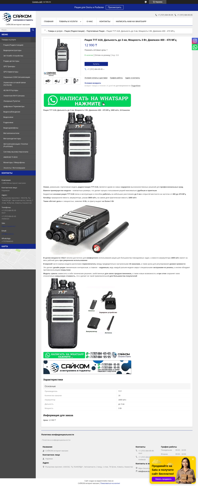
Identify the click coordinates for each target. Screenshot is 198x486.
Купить (96, 64)
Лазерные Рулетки (11, 101)
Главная (48, 21)
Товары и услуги (9, 39)
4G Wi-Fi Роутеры (10, 90)
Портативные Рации (95, 31)
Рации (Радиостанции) (13, 45)
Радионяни (8, 122)
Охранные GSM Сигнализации (16, 77)
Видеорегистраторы (12, 50)
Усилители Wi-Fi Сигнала (13, 95)
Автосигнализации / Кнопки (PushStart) (15, 145)
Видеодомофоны (10, 128)
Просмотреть (114, 7)
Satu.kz (110, 481)
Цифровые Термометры (13, 106)
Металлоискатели (11, 133)
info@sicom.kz (8, 234)
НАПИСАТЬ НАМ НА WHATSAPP (131, 21)
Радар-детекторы (11, 61)
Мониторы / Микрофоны (14, 162)
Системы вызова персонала (15, 151)
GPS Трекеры (9, 66)
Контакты (104, 21)
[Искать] (33, 30)
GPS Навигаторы (10, 71)
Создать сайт (37, 2)
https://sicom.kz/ (9, 226)
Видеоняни (8, 117)
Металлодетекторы (12, 138)
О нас (90, 21)
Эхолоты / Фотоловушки (14, 168)
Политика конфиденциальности (56, 440)
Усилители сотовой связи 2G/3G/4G (14, 83)
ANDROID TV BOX (10, 157)
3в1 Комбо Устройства (13, 55)
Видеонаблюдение (11, 111)
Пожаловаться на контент (110, 483)
